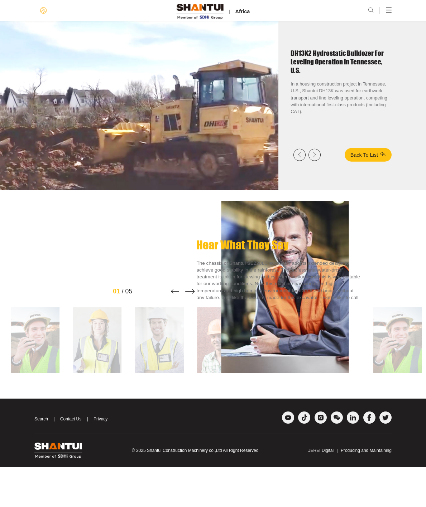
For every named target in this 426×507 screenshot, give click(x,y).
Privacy (100, 459)
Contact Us (70, 459)
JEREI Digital (321, 490)
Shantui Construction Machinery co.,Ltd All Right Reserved (203, 490)
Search (41, 459)
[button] (175, 331)
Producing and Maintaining (366, 490)
